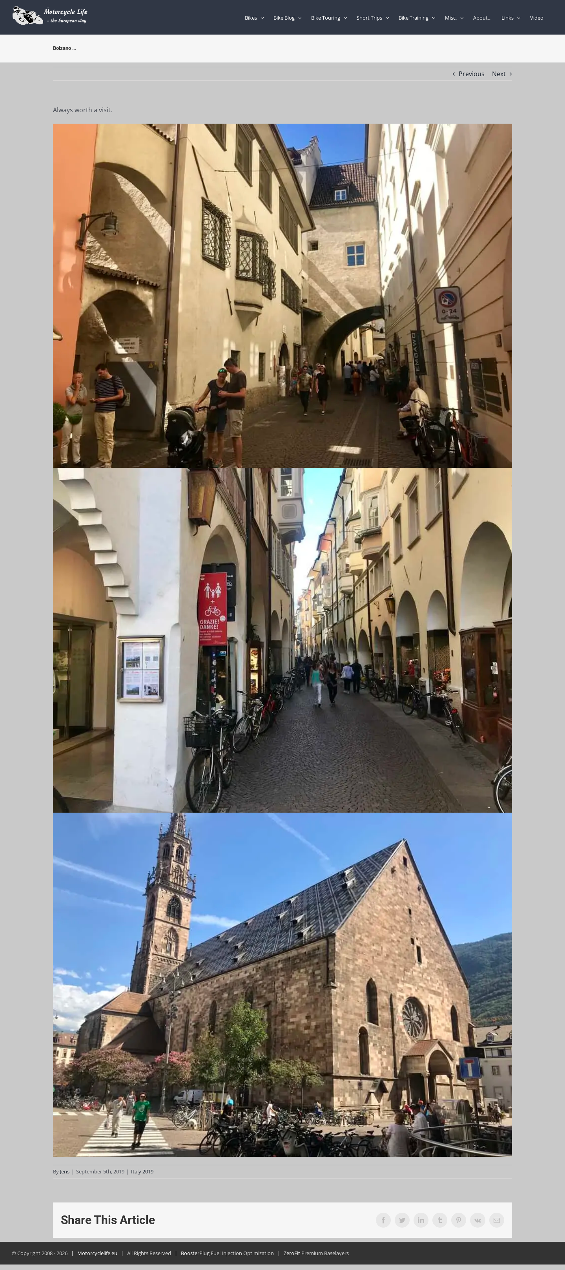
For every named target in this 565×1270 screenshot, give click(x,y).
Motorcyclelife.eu (97, 1253)
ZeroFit (292, 1253)
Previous (472, 73)
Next (499, 73)
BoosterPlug (195, 1253)
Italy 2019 (142, 1171)
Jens (64, 1171)
